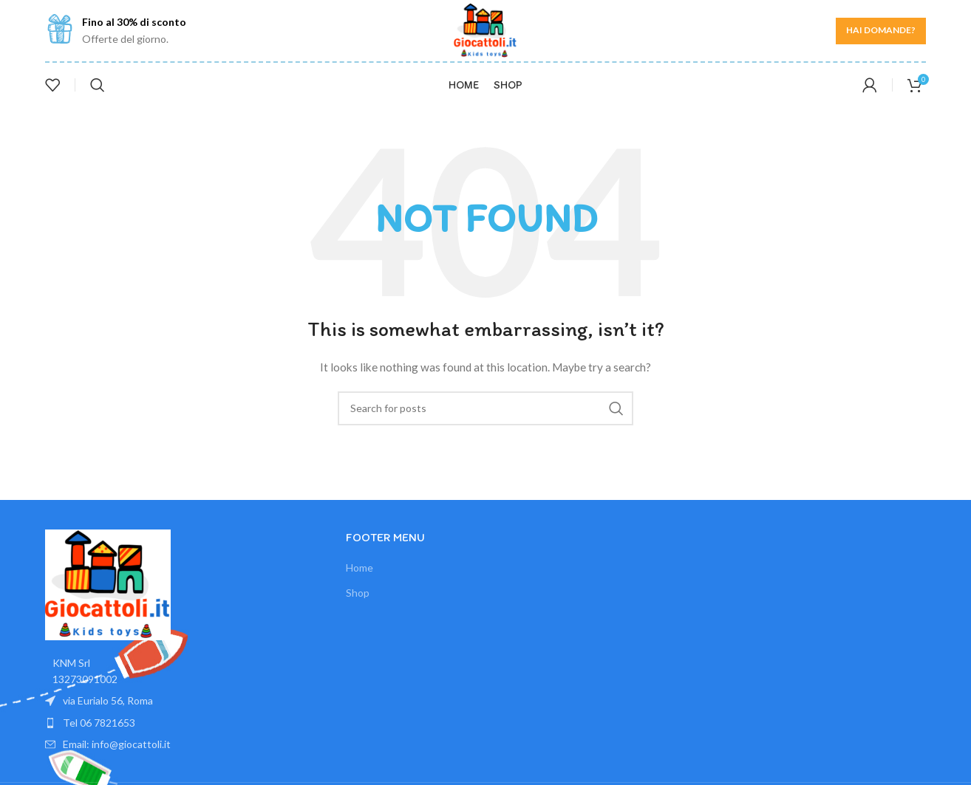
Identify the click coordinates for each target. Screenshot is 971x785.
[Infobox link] (115, 30)
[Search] (97, 85)
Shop (357, 592)
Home (359, 567)
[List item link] (184, 723)
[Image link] (108, 583)
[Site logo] (485, 29)
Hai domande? (881, 29)
